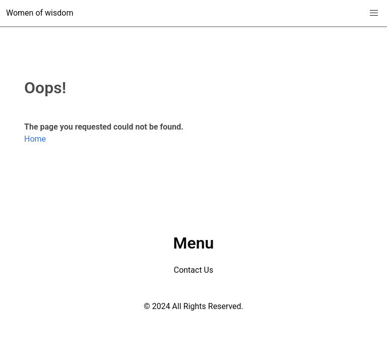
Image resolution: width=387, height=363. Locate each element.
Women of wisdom (39, 13)
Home (35, 139)
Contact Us (194, 270)
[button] (374, 13)
